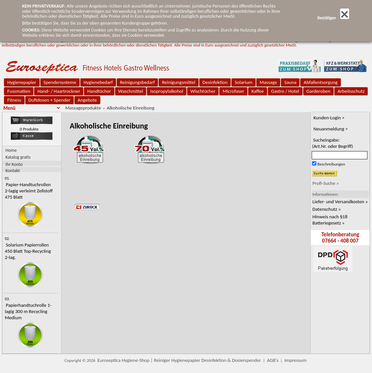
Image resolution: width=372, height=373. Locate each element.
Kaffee (257, 91)
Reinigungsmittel (178, 82)
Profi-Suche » (325, 183)
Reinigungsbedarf (137, 82)
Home (11, 150)
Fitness (14, 100)
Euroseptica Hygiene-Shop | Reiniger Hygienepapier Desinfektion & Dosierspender (179, 360)
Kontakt (13, 170)
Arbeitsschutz (351, 91)
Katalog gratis (18, 157)
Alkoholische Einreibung (130, 108)
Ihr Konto (14, 164)
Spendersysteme (60, 82)
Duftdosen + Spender (49, 100)
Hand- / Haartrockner (58, 91)
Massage (268, 82)
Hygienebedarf (98, 82)
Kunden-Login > (328, 118)
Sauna (290, 82)
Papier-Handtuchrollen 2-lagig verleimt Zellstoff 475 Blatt (29, 191)
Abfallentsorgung (320, 82)
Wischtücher (203, 91)
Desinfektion (215, 82)
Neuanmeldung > (330, 129)
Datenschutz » (326, 209)
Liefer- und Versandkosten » (340, 202)
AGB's (272, 360)
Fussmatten (18, 91)
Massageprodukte (83, 108)
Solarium (243, 82)
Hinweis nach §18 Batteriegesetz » (329, 220)
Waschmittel (130, 91)
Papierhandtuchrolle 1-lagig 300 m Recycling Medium (28, 311)
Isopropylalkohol (166, 91)
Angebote (87, 100)
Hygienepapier (21, 82)
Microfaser (233, 91)
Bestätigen (333, 17)
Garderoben (318, 91)
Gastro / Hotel (285, 91)
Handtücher (99, 91)
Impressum (295, 360)
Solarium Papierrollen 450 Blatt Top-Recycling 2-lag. (28, 251)
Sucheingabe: (332, 143)
